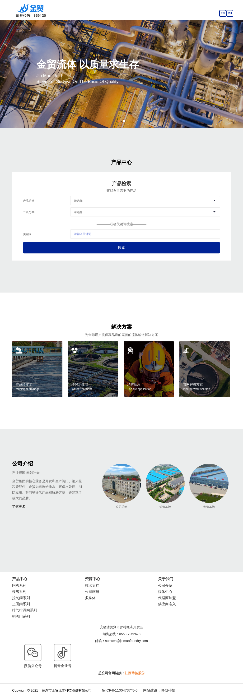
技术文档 (92, 585)
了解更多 (18, 506)
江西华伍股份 (135, 673)
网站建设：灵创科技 (159, 690)
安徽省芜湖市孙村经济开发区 (121, 627)
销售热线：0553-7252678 (121, 634)
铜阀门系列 (21, 616)
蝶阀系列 (19, 592)
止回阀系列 (21, 604)
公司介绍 (165, 585)
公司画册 (92, 592)
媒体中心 (165, 592)
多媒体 (90, 598)
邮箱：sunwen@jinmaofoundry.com (121, 641)
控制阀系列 (21, 598)
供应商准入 (167, 604)
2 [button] (124, 121)
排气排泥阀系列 (24, 610)
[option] (121, 71)
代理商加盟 (167, 598)
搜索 (121, 248)
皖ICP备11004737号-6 (119, 690)
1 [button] (119, 121)
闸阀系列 (19, 585)
